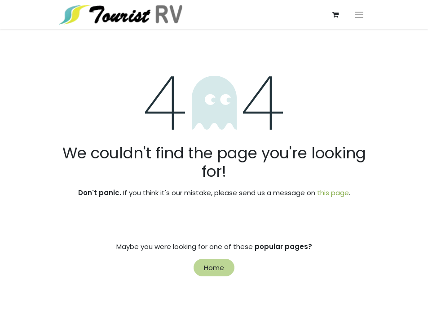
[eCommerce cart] (335, 15)
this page (333, 192)
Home (214, 267)
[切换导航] (359, 14)
